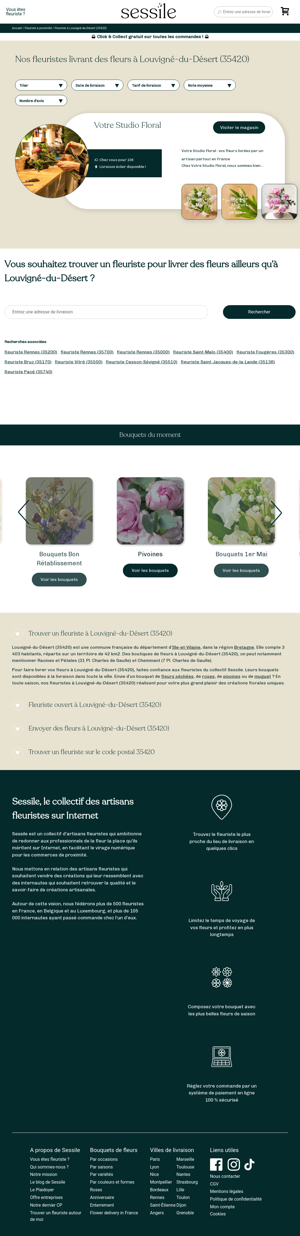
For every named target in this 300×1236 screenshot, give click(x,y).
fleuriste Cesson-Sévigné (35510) (141, 361)
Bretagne (244, 647)
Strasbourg (187, 1182)
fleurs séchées (177, 676)
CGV (214, 1184)
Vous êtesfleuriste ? (15, 11)
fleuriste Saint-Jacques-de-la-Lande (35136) (228, 361)
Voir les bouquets (59, 579)
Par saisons (101, 1167)
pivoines (231, 676)
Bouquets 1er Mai (241, 554)
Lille (180, 1189)
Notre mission (43, 1174)
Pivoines (150, 554)
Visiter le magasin (239, 127)
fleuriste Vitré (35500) (79, 361)
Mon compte (222, 1206)
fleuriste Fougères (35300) (265, 352)
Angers (157, 1212)
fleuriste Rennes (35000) (143, 352)
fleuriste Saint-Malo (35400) (203, 352)
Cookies (218, 1214)
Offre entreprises (46, 1197)
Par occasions (104, 1159)
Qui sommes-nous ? (49, 1167)
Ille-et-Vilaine (186, 647)
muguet (262, 676)
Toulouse (185, 1167)
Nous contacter (225, 1176)
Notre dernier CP (46, 1205)
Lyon (154, 1167)
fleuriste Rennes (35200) (30, 352)
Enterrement (102, 1205)
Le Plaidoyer (42, 1189)
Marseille (185, 1159)
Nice (154, 1174)
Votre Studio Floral (127, 125)
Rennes (157, 1197)
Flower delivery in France (114, 1212)
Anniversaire (102, 1197)
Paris (155, 1159)
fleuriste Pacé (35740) (28, 371)
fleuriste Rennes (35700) (87, 352)
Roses (96, 1189)
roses (208, 676)
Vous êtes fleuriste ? (49, 1159)
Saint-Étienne (163, 1205)
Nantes (183, 1174)
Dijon (181, 1205)
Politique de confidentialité (236, 1199)
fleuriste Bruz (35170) (28, 361)
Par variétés (101, 1174)
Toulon (183, 1197)
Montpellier (161, 1182)
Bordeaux (159, 1189)
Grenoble (185, 1212)
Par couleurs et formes (112, 1182)
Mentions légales (226, 1191)
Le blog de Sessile (47, 1182)
